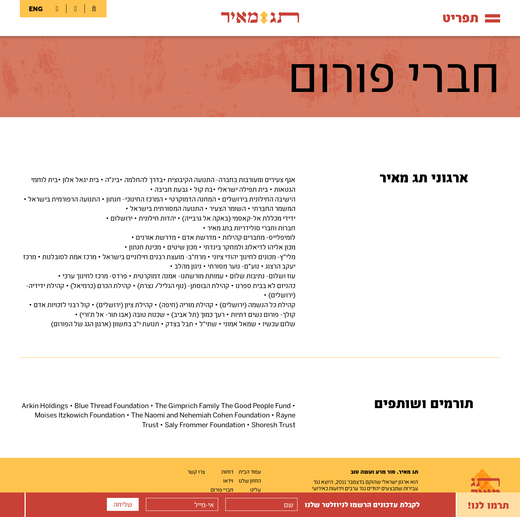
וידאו (228, 480)
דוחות (227, 471)
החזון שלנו (250, 480)
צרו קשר (196, 471)
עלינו (255, 489)
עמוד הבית (250, 471)
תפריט (471, 17)
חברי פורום (222, 489)
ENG (36, 8)
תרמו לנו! (488, 505)
